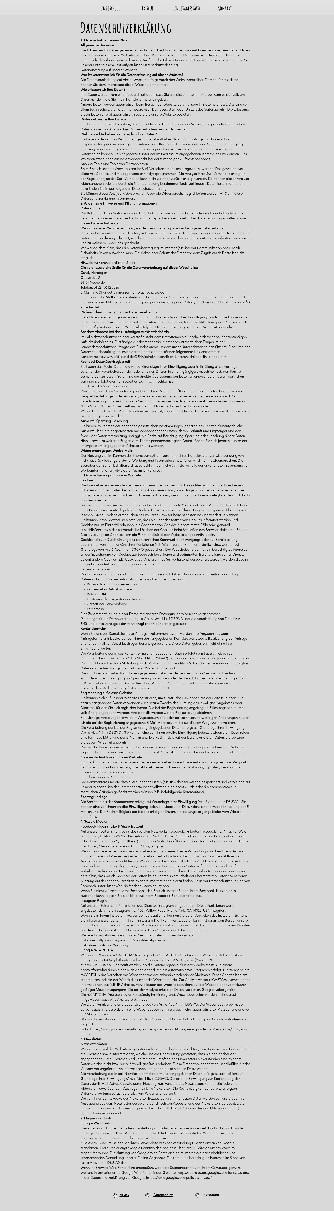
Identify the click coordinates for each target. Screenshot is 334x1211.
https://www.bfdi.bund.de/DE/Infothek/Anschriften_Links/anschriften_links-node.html (160, 356)
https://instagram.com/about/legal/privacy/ (131, 940)
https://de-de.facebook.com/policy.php (138, 886)
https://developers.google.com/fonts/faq (210, 1172)
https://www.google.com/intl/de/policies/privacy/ (128, 1029)
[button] (109, 7)
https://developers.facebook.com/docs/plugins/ (125, 846)
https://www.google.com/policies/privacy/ (179, 1177)
